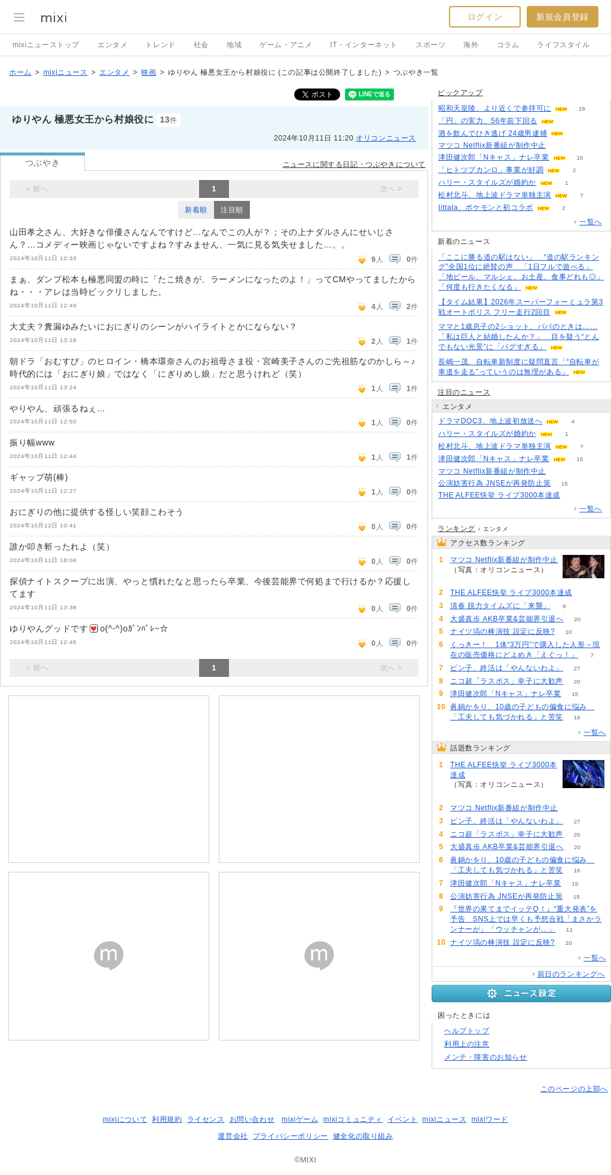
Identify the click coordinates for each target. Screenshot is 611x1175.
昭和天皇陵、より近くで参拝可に (494, 108)
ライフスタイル (563, 45)
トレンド (160, 45)
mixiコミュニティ (353, 1119)
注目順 (232, 210)
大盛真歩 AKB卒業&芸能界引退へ (507, 619)
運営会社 (233, 1136)
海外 (470, 45)
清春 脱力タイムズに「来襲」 (500, 606)
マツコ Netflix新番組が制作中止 (492, 145)
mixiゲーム (300, 1119)
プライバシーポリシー (290, 1136)
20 (577, 619)
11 (569, 929)
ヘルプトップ (467, 1031)
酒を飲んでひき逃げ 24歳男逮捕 (492, 133)
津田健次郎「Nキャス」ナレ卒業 (493, 157)
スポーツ (430, 45)
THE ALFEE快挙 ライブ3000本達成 (499, 495)
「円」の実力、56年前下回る (487, 121)
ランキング (456, 528)
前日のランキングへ (571, 974)
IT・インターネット (364, 45)
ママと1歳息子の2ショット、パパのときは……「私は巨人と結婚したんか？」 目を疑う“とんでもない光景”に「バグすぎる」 (518, 336)
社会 (201, 45)
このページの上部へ (574, 1089)
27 (576, 668)
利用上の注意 (467, 1044)
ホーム (20, 72)
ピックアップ (460, 92)
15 (579, 157)
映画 (148, 72)
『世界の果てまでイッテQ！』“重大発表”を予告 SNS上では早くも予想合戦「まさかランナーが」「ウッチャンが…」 (525, 919)
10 (568, 631)
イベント (402, 1119)
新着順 (196, 210)
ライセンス (206, 1119)
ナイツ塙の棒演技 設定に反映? (502, 631)
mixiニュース (65, 72)
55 (560, 145)
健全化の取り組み (363, 1136)
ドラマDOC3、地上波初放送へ (490, 421)
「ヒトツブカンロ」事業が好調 (490, 170)
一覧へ (590, 222)
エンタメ (112, 45)
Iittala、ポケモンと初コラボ (485, 207)
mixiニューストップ (46, 45)
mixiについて (125, 1119)
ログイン (485, 17)
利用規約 (167, 1119)
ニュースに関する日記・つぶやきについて (354, 164)
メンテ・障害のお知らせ (485, 1057)
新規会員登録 (562, 17)
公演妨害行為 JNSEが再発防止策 (494, 483)
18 (581, 108)
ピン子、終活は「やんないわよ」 (506, 668)
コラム (508, 45)
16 (576, 717)
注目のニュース (464, 392)
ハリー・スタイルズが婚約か (487, 182)
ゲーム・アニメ (285, 45)
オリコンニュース (386, 138)
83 (573, 495)
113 (568, 121)
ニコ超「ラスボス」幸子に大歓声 (506, 681)
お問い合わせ (252, 1119)
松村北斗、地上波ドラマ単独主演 (494, 195)
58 (578, 133)
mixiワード (489, 1119)
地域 (234, 45)
